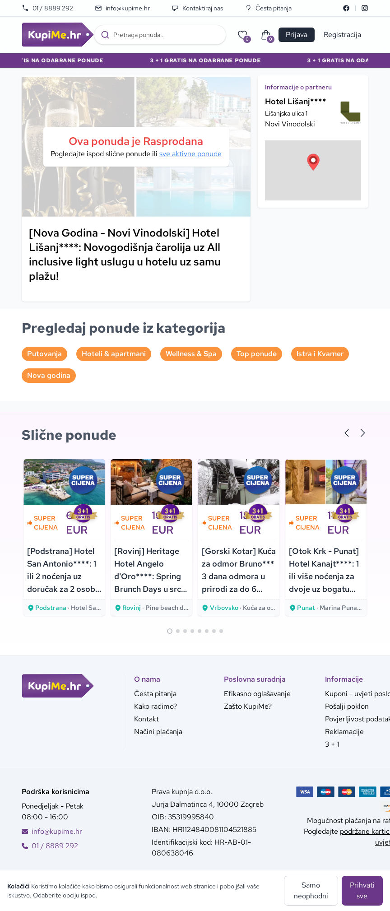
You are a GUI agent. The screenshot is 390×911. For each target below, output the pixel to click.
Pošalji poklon (347, 706)
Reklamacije (344, 731)
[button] (313, 162)
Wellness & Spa (191, 353)
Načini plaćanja (158, 731)
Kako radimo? (155, 706)
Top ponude (257, 353)
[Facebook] (346, 8)
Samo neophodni (311, 890)
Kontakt (146, 719)
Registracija (342, 34)
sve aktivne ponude (190, 153)
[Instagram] (364, 8)
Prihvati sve (362, 890)
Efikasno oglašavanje (257, 693)
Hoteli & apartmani (114, 353)
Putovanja (44, 353)
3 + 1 (332, 744)
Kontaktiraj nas (197, 8)
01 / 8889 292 (47, 8)
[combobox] (160, 35)
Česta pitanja (268, 8)
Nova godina (48, 375)
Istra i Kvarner (320, 353)
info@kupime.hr (122, 8)
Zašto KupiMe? (248, 706)
